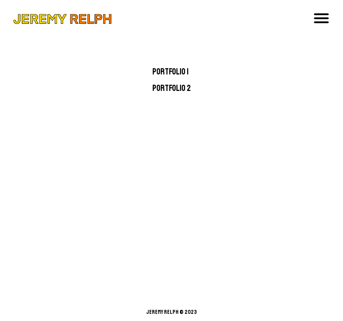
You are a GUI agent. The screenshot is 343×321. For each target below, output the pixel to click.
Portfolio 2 (171, 88)
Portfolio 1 (170, 72)
